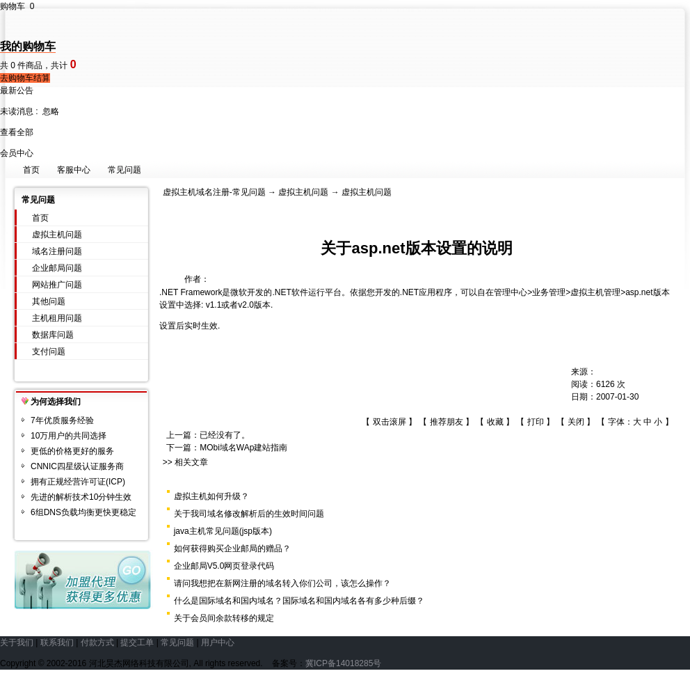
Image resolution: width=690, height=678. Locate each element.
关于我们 (16, 642)
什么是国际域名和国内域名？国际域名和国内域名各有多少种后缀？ (299, 601)
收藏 (495, 422)
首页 (31, 170)
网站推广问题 (57, 285)
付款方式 (97, 642)
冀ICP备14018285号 (343, 663)
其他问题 (48, 301)
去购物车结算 (25, 78)
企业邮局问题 (57, 268)
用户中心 (217, 642)
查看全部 (16, 132)
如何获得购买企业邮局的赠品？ (232, 548)
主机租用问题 (57, 318)
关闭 (576, 422)
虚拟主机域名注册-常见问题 (214, 192)
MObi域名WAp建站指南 (243, 447)
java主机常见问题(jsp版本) (223, 531)
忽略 (50, 111)
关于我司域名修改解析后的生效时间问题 (249, 514)
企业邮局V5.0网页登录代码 (224, 566)
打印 (535, 422)
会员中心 (16, 153)
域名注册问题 (57, 251)
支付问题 (48, 351)
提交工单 (137, 642)
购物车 (17, 6)
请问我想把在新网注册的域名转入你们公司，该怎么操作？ (282, 583)
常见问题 (124, 170)
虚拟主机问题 (57, 234)
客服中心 (73, 170)
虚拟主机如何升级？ (211, 496)
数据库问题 (53, 335)
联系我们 (57, 642)
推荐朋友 (446, 422)
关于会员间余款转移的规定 (224, 618)
